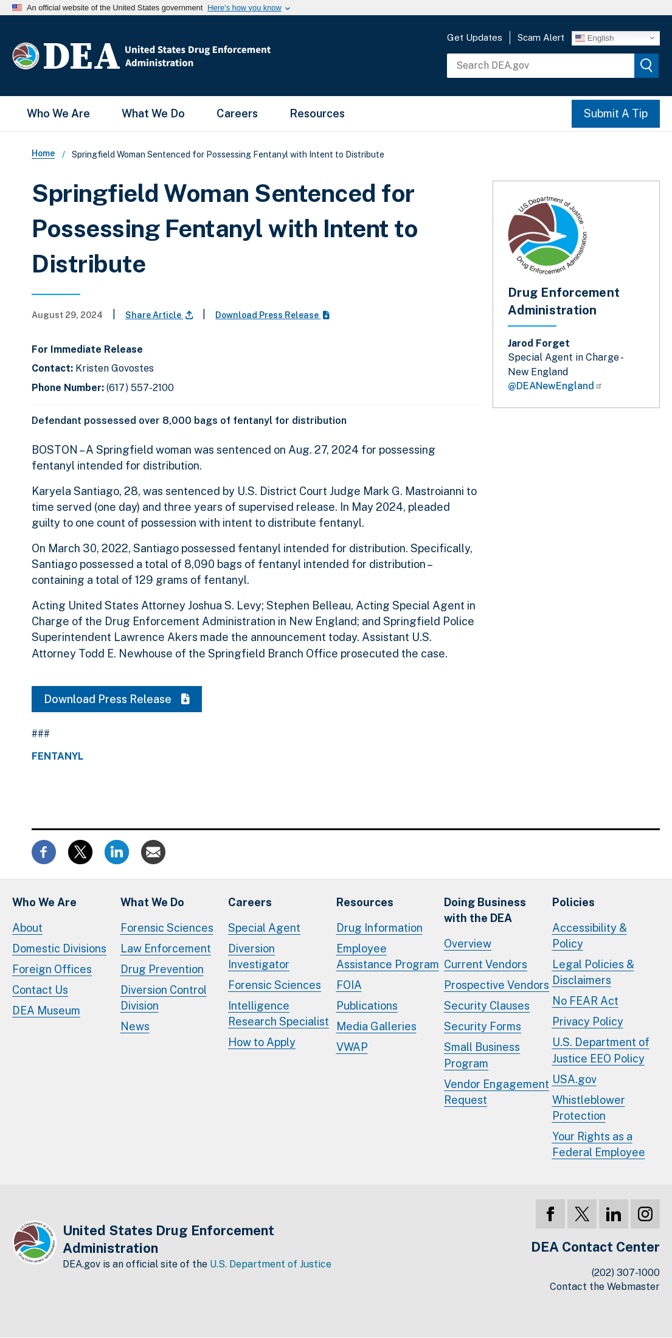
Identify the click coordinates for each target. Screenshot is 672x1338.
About (27, 927)
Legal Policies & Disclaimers (593, 972)
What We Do (153, 113)
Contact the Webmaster (605, 1286)
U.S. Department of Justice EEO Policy (600, 1050)
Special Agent (264, 927)
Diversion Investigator (258, 956)
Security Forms (482, 1026)
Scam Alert (541, 37)
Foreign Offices (52, 969)
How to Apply (262, 1042)
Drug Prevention (162, 969)
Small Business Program (482, 1055)
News (135, 1026)
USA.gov (574, 1079)
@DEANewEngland (555, 386)
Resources (317, 113)
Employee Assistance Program (387, 956)
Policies (573, 902)
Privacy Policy (587, 1021)
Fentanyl (57, 756)
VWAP (352, 1047)
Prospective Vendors (496, 985)
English (594, 38)
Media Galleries (376, 1026)
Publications (367, 1005)
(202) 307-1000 (626, 1272)
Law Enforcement (165, 948)
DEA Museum (46, 1010)
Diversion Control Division (163, 997)
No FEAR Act (585, 1000)
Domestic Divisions (59, 948)
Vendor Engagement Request (496, 1092)
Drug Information (379, 927)
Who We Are (58, 113)
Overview (467, 943)
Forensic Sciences (166, 927)
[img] (646, 66)
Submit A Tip (616, 113)
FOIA (349, 985)
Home (43, 153)
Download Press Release (272, 315)
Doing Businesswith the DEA (485, 910)
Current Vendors (485, 964)
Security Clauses (487, 1005)
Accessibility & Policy (589, 935)
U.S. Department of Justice (270, 1264)
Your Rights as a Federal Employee (598, 1144)
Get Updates (474, 37)
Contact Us (40, 989)
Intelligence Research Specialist (278, 1013)
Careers (237, 113)
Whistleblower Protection (588, 1108)
